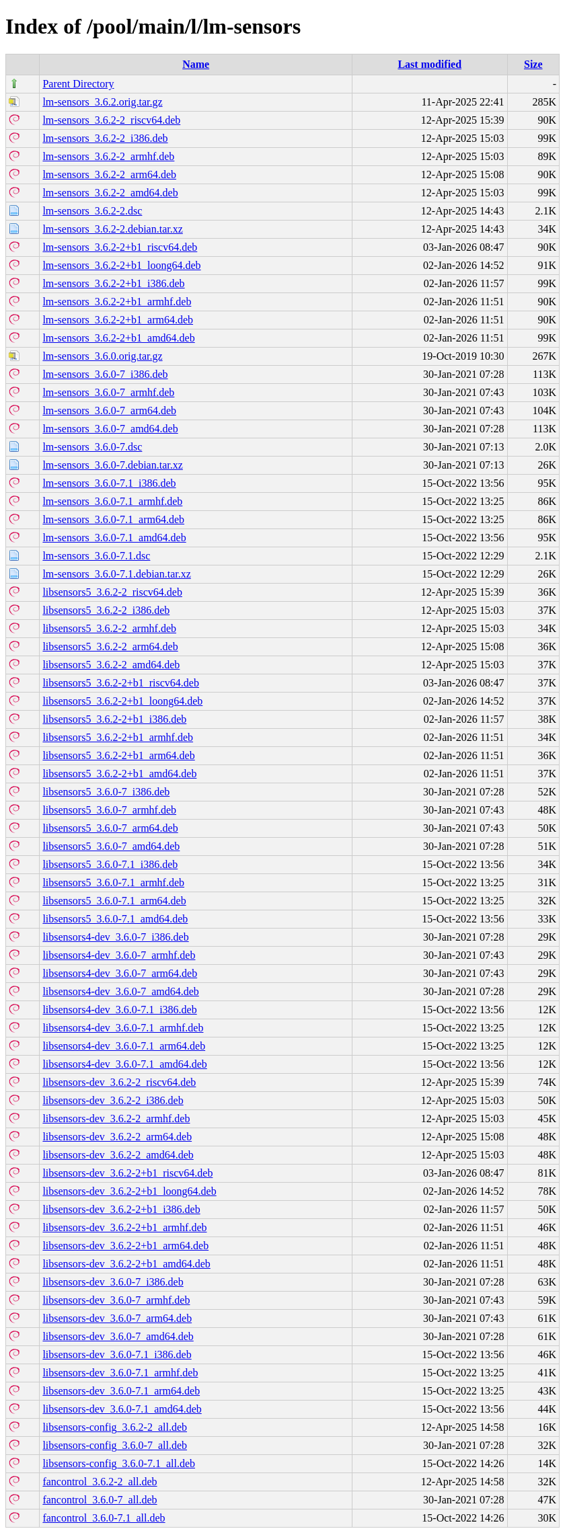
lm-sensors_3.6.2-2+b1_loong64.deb (121, 265)
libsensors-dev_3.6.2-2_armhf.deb (116, 1118)
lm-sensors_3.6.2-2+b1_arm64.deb (117, 319)
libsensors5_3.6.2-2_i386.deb (106, 610)
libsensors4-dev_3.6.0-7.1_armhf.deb (122, 1027)
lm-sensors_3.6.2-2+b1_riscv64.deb (119, 247)
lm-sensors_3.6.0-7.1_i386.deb (109, 483)
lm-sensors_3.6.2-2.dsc (92, 211)
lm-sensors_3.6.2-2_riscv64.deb (111, 120)
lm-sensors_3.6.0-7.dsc (92, 447)
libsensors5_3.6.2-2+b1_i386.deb (114, 719)
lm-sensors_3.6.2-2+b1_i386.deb (113, 283)
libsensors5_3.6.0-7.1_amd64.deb (115, 919)
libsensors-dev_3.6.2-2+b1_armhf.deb (124, 1227)
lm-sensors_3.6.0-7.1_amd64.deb (114, 537)
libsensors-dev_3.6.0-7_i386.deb (112, 1282)
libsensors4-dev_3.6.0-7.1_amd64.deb (124, 1064)
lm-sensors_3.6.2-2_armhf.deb (108, 156)
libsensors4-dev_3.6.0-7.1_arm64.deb (123, 1046)
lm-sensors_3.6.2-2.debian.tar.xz (112, 229)
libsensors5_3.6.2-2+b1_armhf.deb (117, 737)
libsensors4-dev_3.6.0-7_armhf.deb (118, 955)
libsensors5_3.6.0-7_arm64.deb (110, 828)
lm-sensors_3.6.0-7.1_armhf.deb (112, 501)
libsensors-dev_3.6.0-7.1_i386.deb (116, 1354)
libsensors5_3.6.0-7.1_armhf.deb (113, 882)
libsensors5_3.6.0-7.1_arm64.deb (114, 900)
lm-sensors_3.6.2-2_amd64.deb (110, 192)
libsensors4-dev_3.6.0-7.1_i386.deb (119, 1009)
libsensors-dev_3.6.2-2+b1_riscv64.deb (127, 1173)
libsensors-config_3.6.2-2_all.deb (114, 1427)
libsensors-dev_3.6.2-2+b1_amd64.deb (126, 1263)
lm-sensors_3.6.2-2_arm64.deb (109, 174)
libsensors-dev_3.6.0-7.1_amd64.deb (121, 1409)
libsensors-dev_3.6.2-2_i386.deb (112, 1100)
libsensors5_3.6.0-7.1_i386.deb (110, 864)
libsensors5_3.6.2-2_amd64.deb (111, 664)
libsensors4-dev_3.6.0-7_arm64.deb (119, 973)
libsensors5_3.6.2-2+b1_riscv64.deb (120, 683)
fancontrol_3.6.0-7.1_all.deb (103, 1518)
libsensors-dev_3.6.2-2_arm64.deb (117, 1136)
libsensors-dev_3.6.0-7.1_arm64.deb (121, 1391)
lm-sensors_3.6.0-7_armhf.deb (108, 392)
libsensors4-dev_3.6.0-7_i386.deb (115, 937)
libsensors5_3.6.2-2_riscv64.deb (112, 592)
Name (195, 64)
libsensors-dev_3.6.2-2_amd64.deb (117, 1155)
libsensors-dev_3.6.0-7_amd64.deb (117, 1336)
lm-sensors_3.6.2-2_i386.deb (104, 138)
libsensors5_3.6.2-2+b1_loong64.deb (122, 701)
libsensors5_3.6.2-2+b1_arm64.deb (118, 755)
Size (533, 64)
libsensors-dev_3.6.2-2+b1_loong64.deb (129, 1191)
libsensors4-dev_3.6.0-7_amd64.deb (120, 991)
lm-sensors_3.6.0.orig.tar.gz (102, 356)
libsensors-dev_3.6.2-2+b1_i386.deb (121, 1209)
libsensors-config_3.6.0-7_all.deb (114, 1445)
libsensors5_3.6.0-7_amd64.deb (111, 846)
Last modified (429, 64)
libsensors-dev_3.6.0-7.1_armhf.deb (120, 1372)
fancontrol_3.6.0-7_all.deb (99, 1499)
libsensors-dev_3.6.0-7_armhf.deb (116, 1300)
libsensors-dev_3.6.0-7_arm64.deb (117, 1318)
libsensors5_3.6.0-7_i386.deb (106, 791)
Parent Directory (78, 83)
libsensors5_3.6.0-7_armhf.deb (109, 810)
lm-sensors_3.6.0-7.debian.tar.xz (112, 465)
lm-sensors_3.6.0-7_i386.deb (104, 374)
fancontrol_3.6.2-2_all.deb (99, 1481)
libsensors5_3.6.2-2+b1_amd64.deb (119, 773)
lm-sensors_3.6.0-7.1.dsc (96, 555)
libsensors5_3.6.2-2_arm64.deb (110, 646)
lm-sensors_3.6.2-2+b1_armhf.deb (116, 301)
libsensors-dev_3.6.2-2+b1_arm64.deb (125, 1245)
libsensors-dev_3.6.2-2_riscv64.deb (119, 1082)
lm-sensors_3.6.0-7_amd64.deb (110, 428)
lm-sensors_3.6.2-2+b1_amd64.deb (118, 338)
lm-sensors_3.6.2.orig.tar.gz (102, 102)
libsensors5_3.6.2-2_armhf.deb (109, 628)
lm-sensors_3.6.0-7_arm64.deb (109, 410)
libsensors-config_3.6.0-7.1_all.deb (118, 1463)
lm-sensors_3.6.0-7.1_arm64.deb (113, 519)
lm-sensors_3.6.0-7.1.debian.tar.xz (116, 574)
